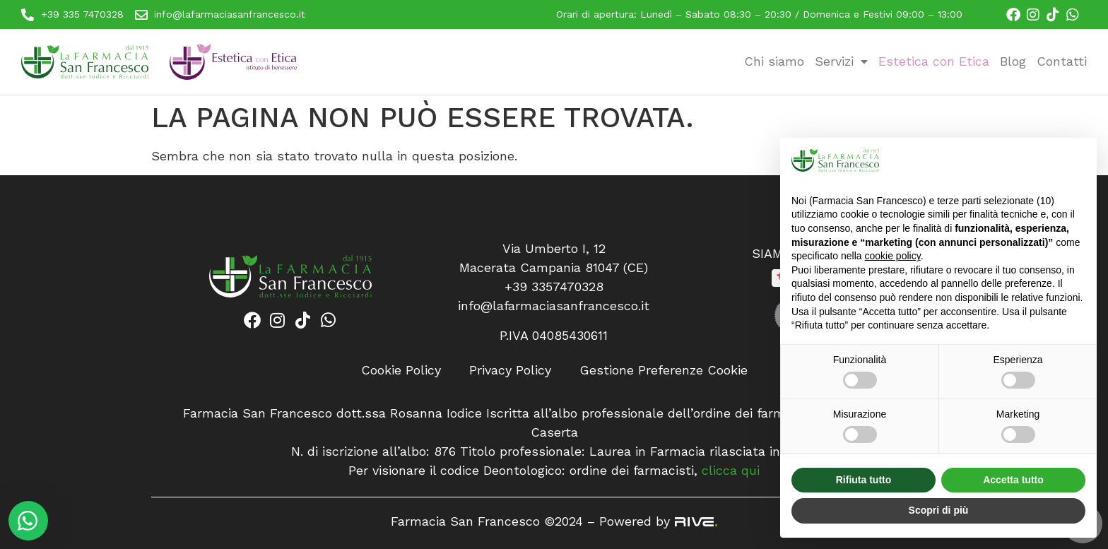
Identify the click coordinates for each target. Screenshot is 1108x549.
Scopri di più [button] (939, 510)
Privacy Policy (510, 369)
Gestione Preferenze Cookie (663, 369)
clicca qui (731, 470)
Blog (1013, 61)
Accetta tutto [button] (1013, 479)
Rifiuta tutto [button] (864, 479)
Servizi (841, 61)
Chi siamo (774, 61)
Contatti (1062, 61)
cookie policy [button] (893, 255)
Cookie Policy (401, 369)
